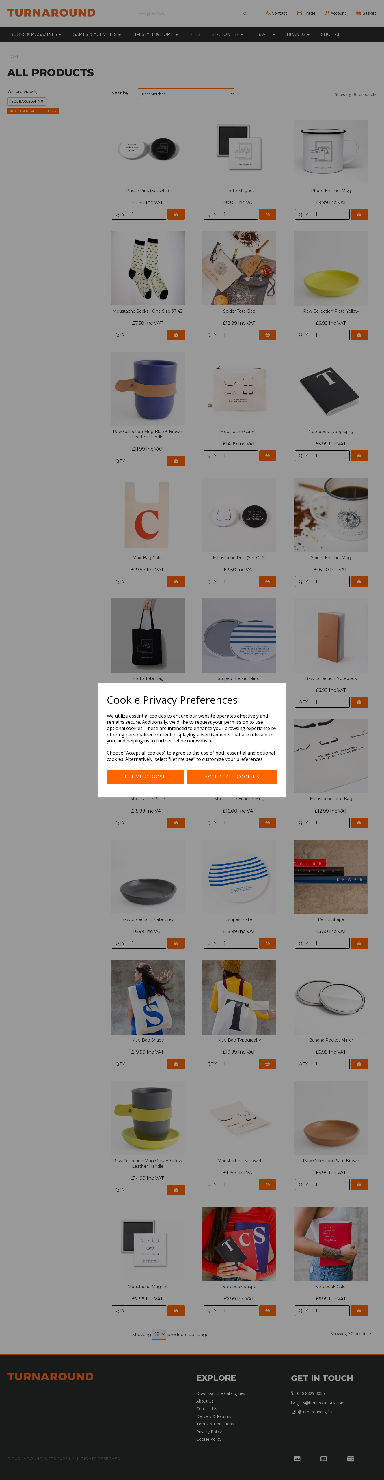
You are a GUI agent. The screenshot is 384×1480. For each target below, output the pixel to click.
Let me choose (145, 776)
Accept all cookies (232, 776)
